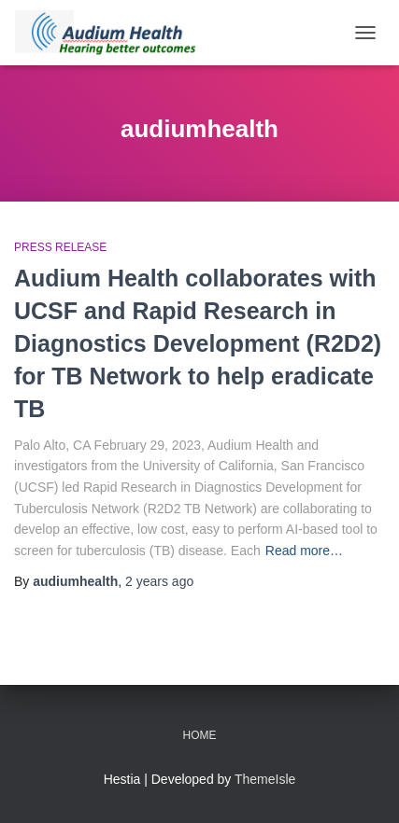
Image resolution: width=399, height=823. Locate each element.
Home (200, 735)
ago (159, 581)
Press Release (60, 247)
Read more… (304, 550)
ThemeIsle (265, 779)
